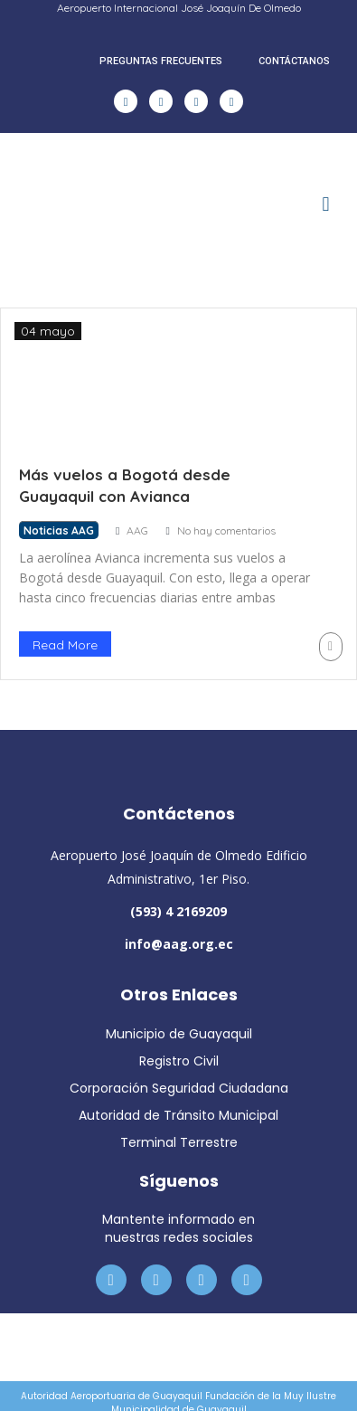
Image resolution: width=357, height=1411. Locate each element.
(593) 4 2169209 (178, 911)
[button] (325, 205)
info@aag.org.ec (179, 943)
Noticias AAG (58, 530)
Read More (65, 645)
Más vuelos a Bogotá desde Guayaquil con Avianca (124, 485)
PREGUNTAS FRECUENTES (160, 61)
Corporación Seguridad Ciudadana (179, 1088)
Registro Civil (179, 1061)
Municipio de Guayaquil (179, 1034)
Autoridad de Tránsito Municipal (178, 1115)
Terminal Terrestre (179, 1142)
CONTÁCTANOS (294, 61)
